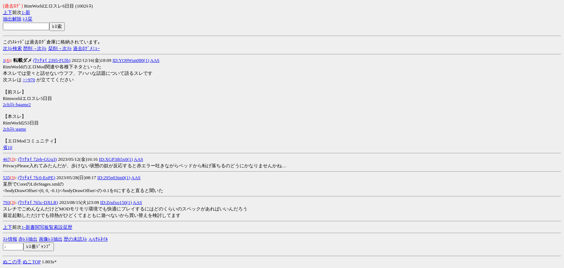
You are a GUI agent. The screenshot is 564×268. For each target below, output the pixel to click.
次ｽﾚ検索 (12, 48)
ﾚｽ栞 (27, 19)
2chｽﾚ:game (14, 129)
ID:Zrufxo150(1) (116, 202)
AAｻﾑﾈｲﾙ (98, 239)
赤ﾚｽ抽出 (27, 239)
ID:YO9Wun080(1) (131, 60)
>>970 (29, 79)
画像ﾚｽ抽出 (51, 239)
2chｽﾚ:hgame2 (17, 104)
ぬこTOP (32, 261)
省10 (7, 147)
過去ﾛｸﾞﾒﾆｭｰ (86, 48)
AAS (154, 60)
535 (6, 177)
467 (6, 159)
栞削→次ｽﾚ (60, 48)
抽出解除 (12, 19)
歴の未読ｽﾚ (75, 239)
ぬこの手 (12, 261)
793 (6, 202)
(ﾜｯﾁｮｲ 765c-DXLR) (38, 202)
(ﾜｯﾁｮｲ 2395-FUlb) (51, 60)
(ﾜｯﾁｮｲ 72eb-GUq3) (37, 159)
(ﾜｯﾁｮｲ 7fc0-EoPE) (36, 177)
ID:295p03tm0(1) (114, 177)
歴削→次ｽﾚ (35, 48)
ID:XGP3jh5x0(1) (116, 159)
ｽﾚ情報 (10, 239)
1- (24, 12)
